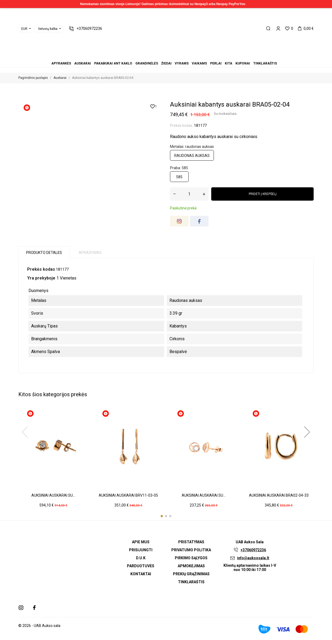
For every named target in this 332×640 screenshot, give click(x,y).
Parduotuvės (140, 566)
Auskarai (153, 56)
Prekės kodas (41, 269)
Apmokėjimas (191, 566)
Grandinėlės (159, 56)
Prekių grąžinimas (191, 574)
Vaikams (169, 56)
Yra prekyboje (41, 278)
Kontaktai (140, 574)
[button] (162, 516)
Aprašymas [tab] (90, 252)
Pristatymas (191, 542)
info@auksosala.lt (253, 558)
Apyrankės (150, 56)
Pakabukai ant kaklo (156, 56)
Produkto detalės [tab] (44, 252)
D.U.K (141, 558)
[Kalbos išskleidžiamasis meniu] (49, 29)
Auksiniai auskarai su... (53, 495)
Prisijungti (140, 550)
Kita (175, 56)
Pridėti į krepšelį (262, 194)
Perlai (172, 56)
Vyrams (166, 56)
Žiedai (162, 56)
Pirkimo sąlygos (191, 558)
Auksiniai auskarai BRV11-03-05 (128, 495)
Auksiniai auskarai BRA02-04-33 (279, 495)
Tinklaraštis (182, 56)
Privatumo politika (191, 550)
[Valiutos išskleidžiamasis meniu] (25, 29)
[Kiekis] (189, 194)
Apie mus (141, 542)
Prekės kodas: (181, 125)
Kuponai (178, 56)
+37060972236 (253, 550)
